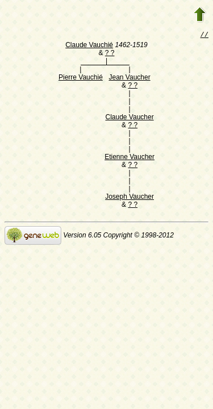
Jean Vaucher (129, 78)
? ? (110, 54)
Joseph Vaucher (129, 198)
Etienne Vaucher (129, 158)
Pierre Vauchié (81, 78)
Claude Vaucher (129, 118)
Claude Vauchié (89, 46)
